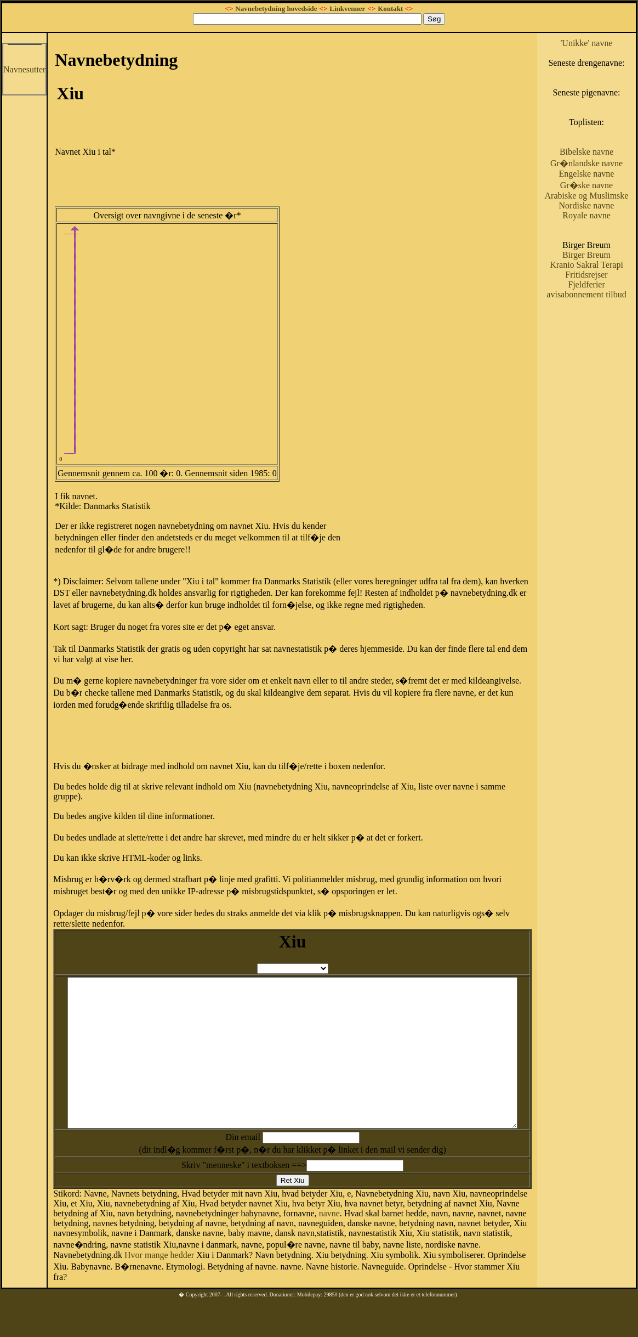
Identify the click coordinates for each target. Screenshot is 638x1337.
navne (265, 1228)
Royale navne (603, 254)
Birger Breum (603, 294)
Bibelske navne (603, 171)
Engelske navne (603, 203)
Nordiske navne (603, 245)
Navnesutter (24, 69)
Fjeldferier (603, 334)
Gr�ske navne (603, 214)
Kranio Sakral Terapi (603, 309)
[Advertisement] (470, 118)
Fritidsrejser (603, 324)
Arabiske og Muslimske (603, 230)
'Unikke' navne (603, 43)
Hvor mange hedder (479, 1262)
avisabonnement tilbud (602, 348)
